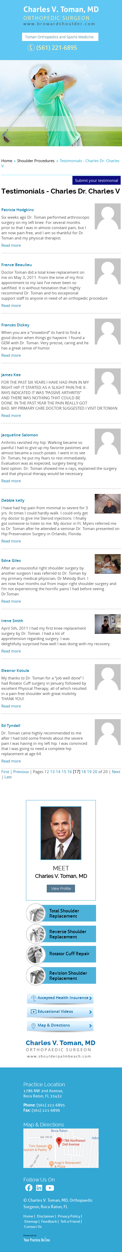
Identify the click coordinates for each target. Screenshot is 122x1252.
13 (52, 771)
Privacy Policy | (70, 1216)
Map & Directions (54, 1025)
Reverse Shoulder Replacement (67, 934)
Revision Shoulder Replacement (68, 975)
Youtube (50, 1188)
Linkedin (40, 1188)
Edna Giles (11, 560)
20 (95, 771)
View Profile (61, 888)
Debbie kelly (12, 500)
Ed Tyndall (10, 725)
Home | (29, 1216)
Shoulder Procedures (36, 160)
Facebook (29, 1188)
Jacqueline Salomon (19, 435)
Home (6, 160)
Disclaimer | (46, 1216)
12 (46, 771)
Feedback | (50, 1221)
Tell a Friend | (71, 1221)
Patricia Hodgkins (17, 209)
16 (69, 771)
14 (58, 771)
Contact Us (33, 1227)
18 (83, 771)
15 (64, 771)
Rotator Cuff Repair (69, 954)
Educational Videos (55, 1011)
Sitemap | (32, 1221)
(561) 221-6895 (56, 48)
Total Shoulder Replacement (64, 913)
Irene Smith (12, 620)
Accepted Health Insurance (63, 997)
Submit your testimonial (96, 180)
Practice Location (44, 1084)
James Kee (11, 374)
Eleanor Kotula (15, 670)
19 (89, 771)
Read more (11, 245)
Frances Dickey (15, 325)
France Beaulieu (16, 264)
